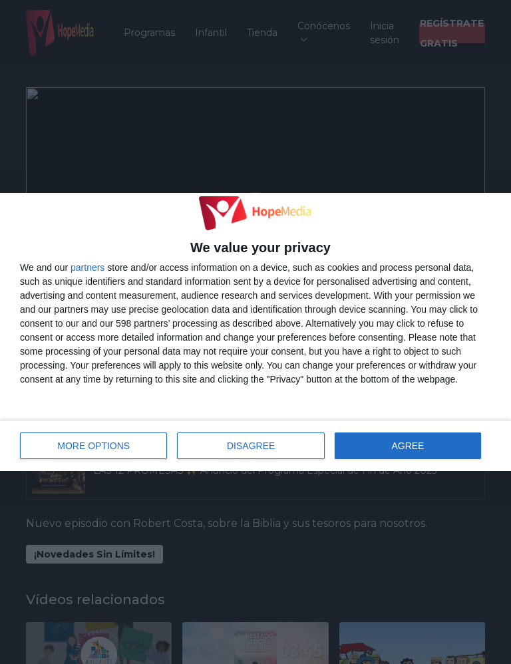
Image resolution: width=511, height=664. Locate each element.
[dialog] (255, 332)
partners (87, 267)
